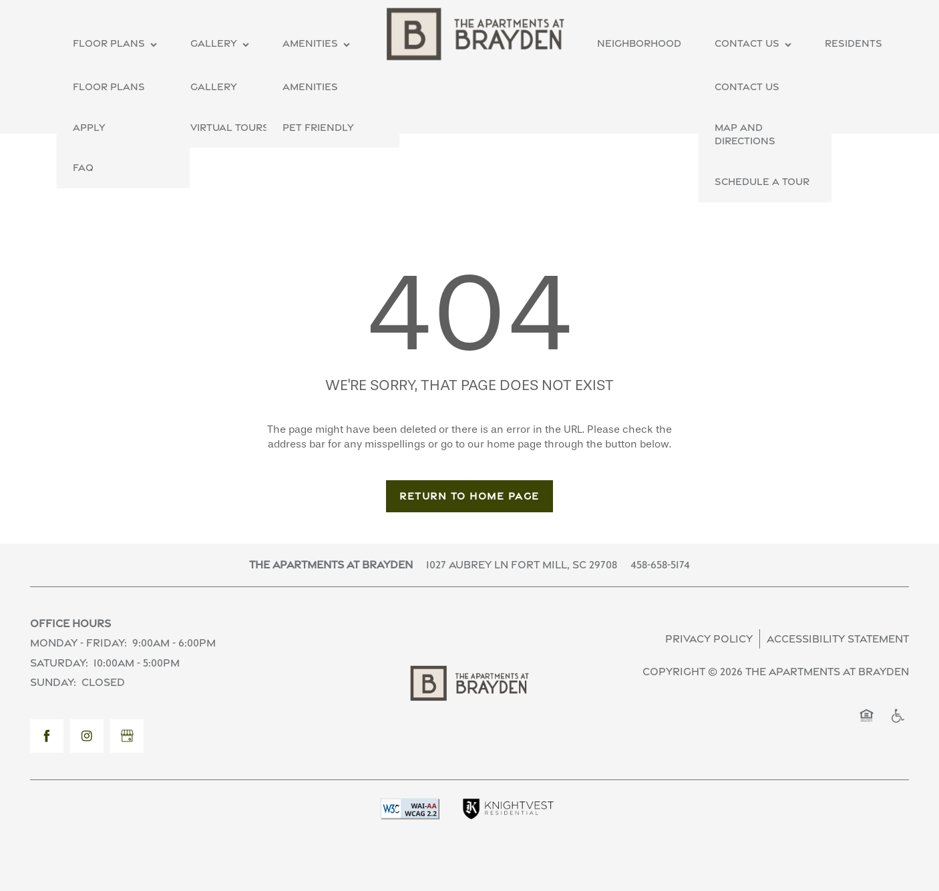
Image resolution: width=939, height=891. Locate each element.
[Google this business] (127, 736)
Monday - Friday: (78, 643)
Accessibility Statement (838, 639)
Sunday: (53, 682)
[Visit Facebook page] (46, 736)
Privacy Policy (709, 639)
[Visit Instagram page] (87, 736)
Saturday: (59, 663)
